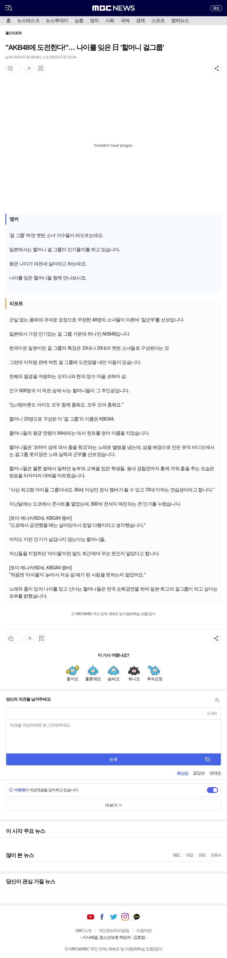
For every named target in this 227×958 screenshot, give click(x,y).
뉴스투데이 (57, 20)
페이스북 (102, 917)
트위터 (114, 917)
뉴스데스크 (28, 20)
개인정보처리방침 (113, 930)
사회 (109, 20)
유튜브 (91, 917)
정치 (94, 20)
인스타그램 (125, 917)
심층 (78, 20)
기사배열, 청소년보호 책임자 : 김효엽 (113, 937)
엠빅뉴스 (180, 20)
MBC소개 (83, 930)
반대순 (215, 773)
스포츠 (158, 20)
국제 (125, 20)
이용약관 (144, 930)
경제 (140, 20)
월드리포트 (13, 33)
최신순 (182, 773)
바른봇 (17, 790)
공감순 (199, 773)
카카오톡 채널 (137, 917)
